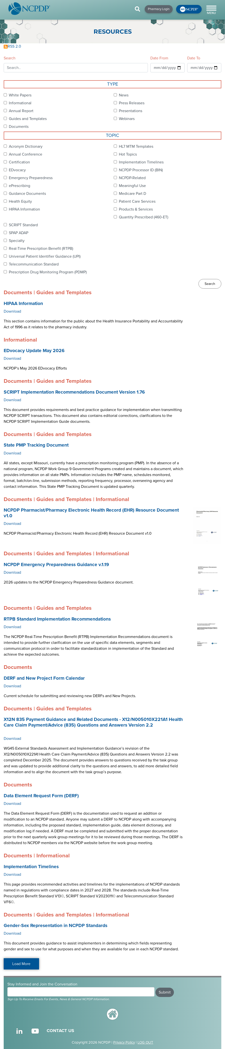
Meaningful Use (132, 185)
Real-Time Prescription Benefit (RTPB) (41, 248)
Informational (20, 103)
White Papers (20, 95)
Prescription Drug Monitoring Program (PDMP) (48, 272)
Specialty (17, 240)
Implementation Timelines (141, 162)
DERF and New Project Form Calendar (44, 678)
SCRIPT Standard (23, 225)
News (123, 95)
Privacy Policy (124, 1042)
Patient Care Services (137, 201)
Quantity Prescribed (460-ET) (143, 217)
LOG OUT (145, 1042)
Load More (21, 963)
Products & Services (136, 209)
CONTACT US (60, 1030)
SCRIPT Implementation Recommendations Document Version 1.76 (74, 392)
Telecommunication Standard (34, 264)
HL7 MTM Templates (136, 146)
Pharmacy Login (158, 9)
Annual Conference (25, 154)
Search (9, 58)
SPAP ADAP (18, 232)
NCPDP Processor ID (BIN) (141, 170)
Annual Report (21, 110)
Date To (193, 58)
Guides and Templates (28, 118)
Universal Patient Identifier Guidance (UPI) (45, 256)
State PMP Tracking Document (36, 445)
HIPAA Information (24, 209)
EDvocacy (17, 170)
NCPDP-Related (132, 177)
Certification (19, 162)
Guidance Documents (27, 193)
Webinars (127, 118)
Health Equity (20, 201)
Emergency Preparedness (31, 177)
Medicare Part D (132, 193)
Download (12, 311)
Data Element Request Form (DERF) (41, 796)
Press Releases (131, 103)
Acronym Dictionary (25, 146)
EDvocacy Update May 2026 (34, 351)
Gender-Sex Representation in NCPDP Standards (55, 926)
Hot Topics (128, 154)
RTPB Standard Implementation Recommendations (57, 619)
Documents (18, 126)
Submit (165, 992)
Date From (159, 58)
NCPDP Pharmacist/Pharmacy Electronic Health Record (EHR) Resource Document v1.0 (91, 513)
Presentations (130, 110)
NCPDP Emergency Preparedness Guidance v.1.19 (56, 565)
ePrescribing (19, 185)
